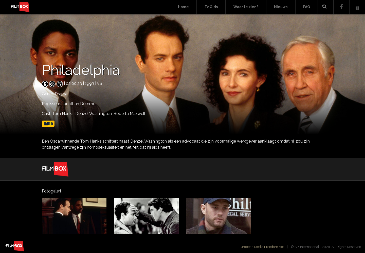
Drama (61, 93)
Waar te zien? (245, 7)
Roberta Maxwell (129, 113)
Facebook (341, 7)
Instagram (357, 7)
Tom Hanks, (63, 113)
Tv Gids (211, 7)
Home (183, 7)
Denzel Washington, (94, 113)
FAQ (306, 7)
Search (326, 7)
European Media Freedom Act (261, 247)
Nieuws (280, 7)
